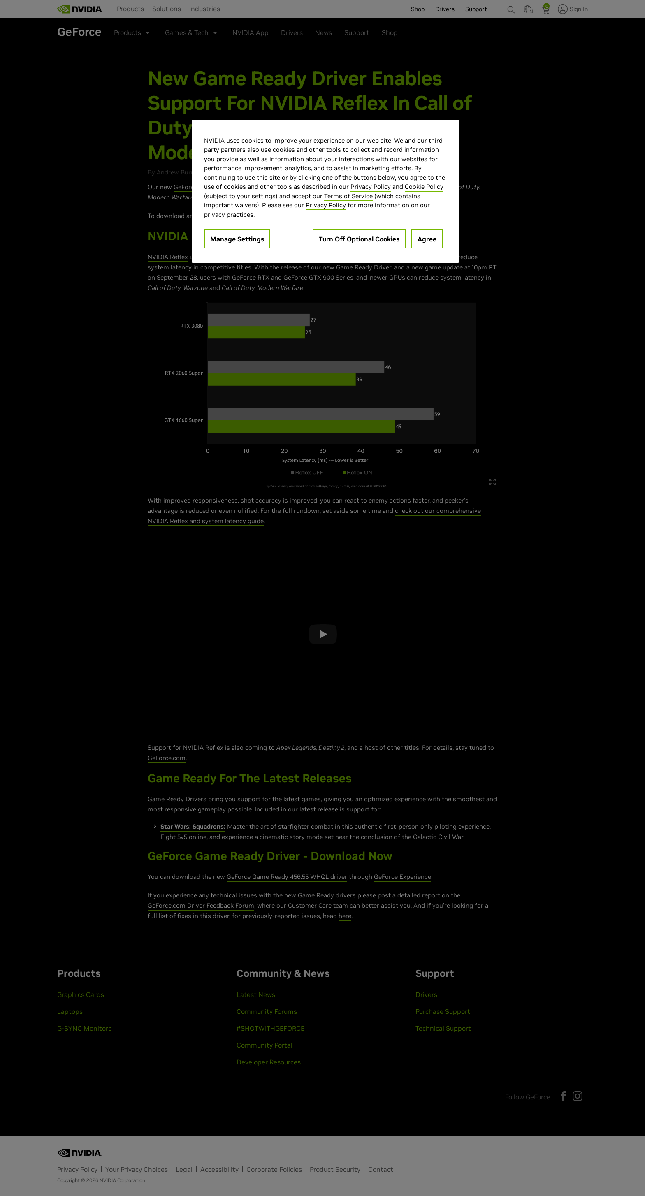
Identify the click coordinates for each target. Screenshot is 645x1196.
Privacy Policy (370, 186)
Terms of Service (348, 196)
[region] (325, 191)
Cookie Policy (424, 186)
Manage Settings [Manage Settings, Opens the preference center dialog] (237, 239)
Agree (427, 239)
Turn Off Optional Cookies (359, 239)
